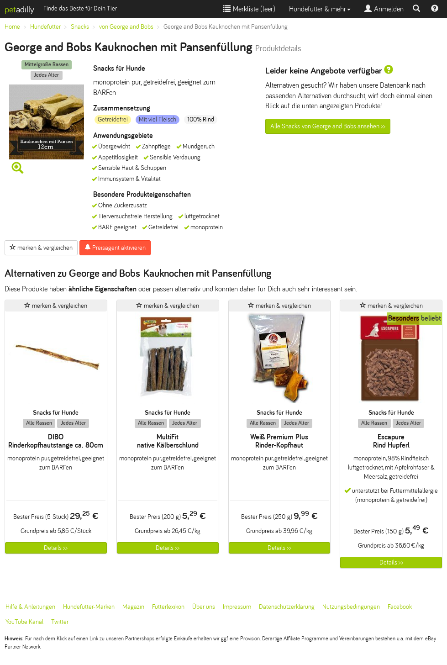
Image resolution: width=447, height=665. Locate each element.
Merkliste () (249, 9)
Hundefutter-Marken (89, 606)
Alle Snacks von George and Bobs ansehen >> (327, 126)
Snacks (80, 26)
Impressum (237, 606)
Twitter (59, 621)
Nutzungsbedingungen (351, 606)
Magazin (133, 606)
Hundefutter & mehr (320, 9)
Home (12, 26)
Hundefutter (45, 26)
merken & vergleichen (41, 247)
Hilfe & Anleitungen (30, 606)
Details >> (56, 547)
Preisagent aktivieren (115, 247)
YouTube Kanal (24, 621)
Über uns (203, 606)
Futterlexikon (168, 606)
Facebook (400, 606)
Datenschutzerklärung (287, 606)
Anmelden (384, 9)
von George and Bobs (126, 26)
